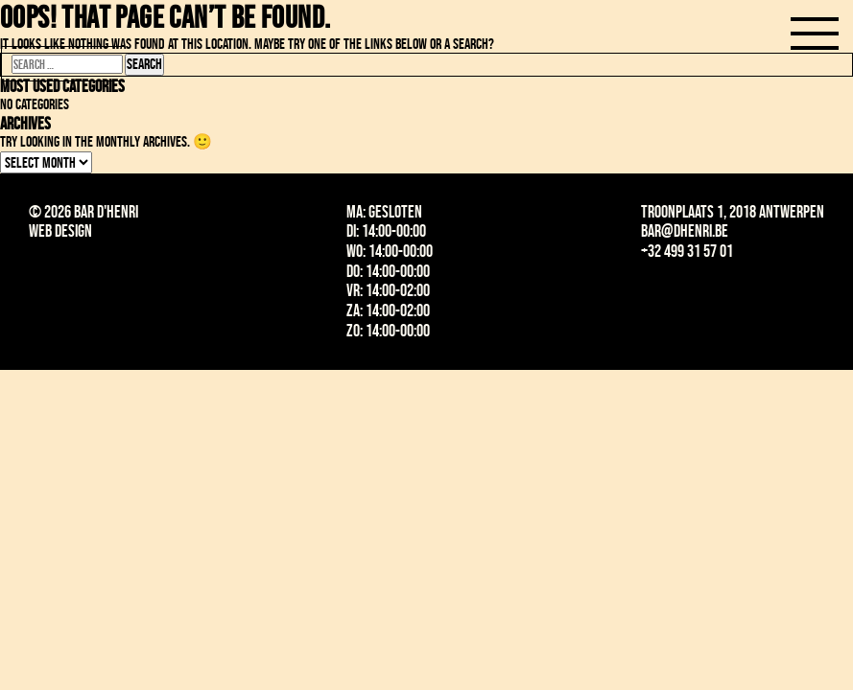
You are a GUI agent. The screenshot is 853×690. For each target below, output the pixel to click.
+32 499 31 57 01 (687, 251)
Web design (60, 231)
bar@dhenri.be (684, 231)
